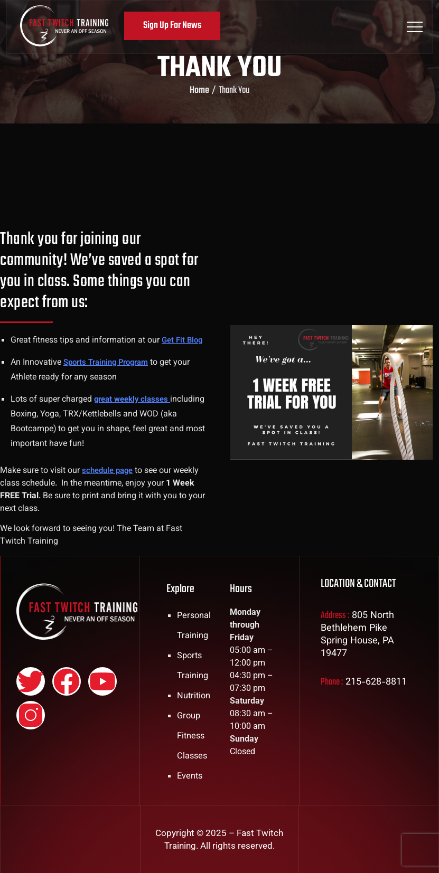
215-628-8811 (376, 682)
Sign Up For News (176, 25)
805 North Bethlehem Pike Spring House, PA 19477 (357, 635)
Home (199, 91)
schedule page (109, 471)
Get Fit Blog (184, 340)
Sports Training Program (110, 362)
